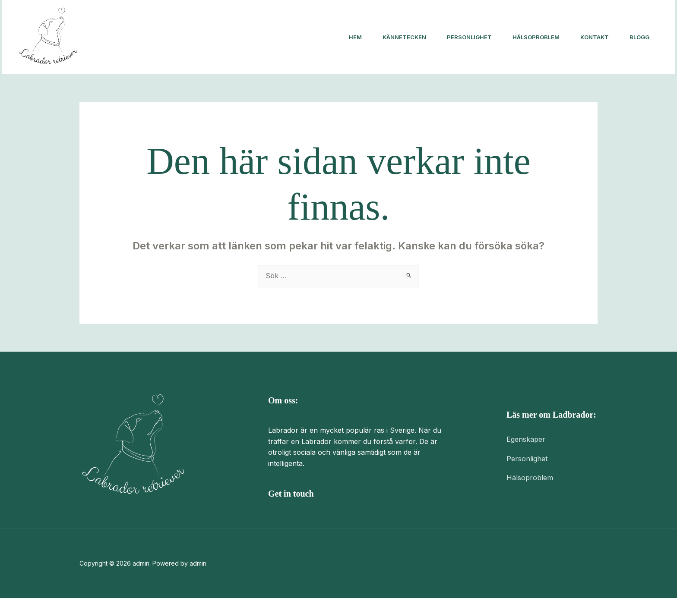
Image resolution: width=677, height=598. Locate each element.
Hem (355, 37)
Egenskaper (525, 439)
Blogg (639, 37)
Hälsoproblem (536, 37)
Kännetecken (404, 37)
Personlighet (469, 37)
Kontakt (594, 37)
